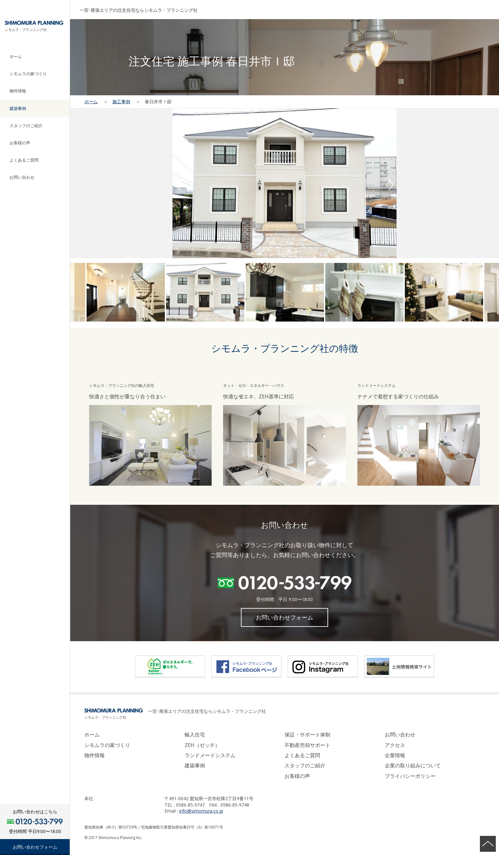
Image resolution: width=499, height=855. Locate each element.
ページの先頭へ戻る (488, 844)
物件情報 (18, 91)
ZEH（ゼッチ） (202, 745)
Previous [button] (178, 185)
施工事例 (121, 101)
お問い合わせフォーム (35, 847)
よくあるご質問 (24, 160)
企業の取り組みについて (413, 765)
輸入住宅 (195, 734)
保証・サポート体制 (307, 734)
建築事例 (18, 108)
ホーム (16, 56)
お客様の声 (20, 143)
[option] (284, 183)
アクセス (395, 745)
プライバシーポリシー (410, 775)
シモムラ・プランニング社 (26, 29)
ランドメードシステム (210, 755)
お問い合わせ (22, 177)
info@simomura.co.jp (201, 811)
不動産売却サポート (307, 745)
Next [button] (391, 185)
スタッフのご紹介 (26, 125)
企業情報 (395, 755)
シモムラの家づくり (28, 73)
